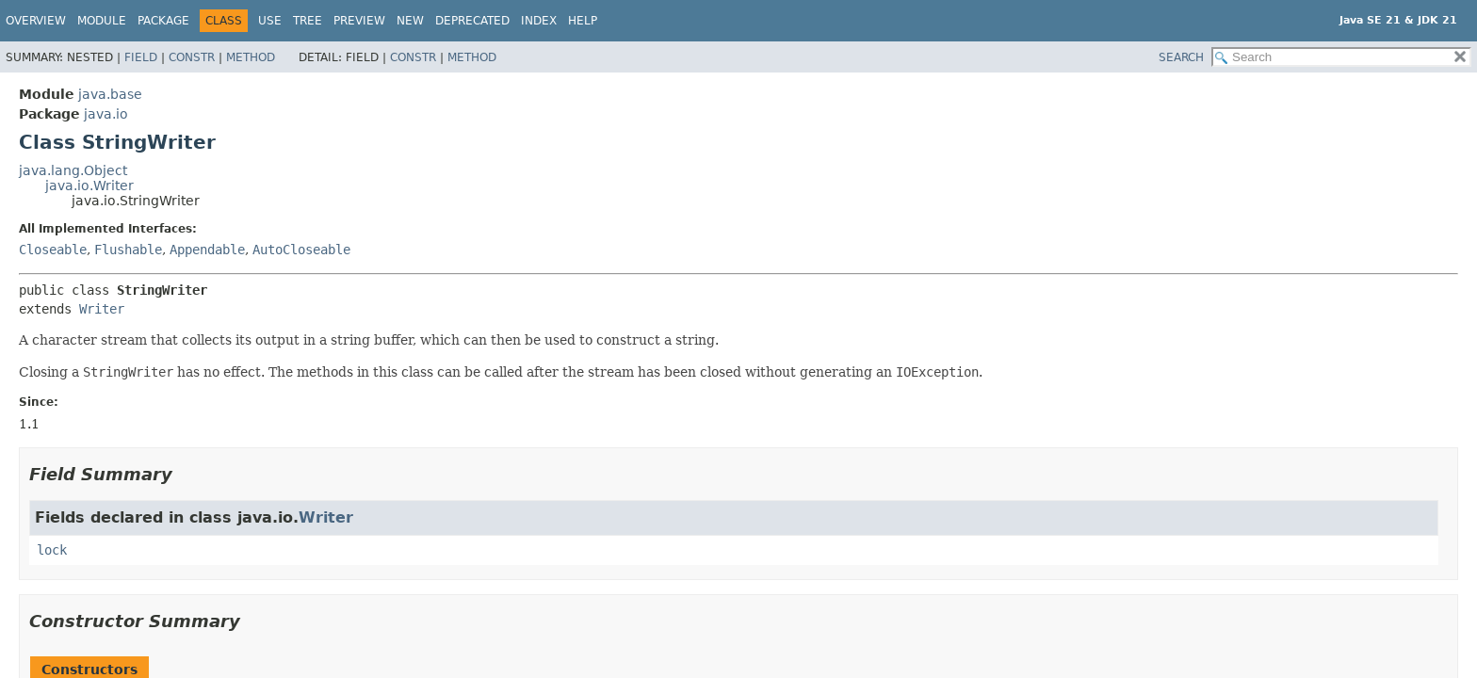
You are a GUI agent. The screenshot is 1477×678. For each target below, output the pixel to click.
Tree (307, 20)
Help (582, 20)
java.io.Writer (89, 185)
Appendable (207, 249)
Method (250, 57)
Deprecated (472, 20)
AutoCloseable (301, 249)
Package (163, 20)
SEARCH (1181, 57)
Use (270, 20)
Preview (359, 20)
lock (52, 549)
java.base (110, 94)
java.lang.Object (73, 170)
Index (539, 20)
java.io (106, 113)
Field (140, 57)
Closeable (53, 249)
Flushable (128, 249)
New (410, 20)
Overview (36, 20)
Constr (192, 57)
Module (101, 20)
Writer (101, 308)
